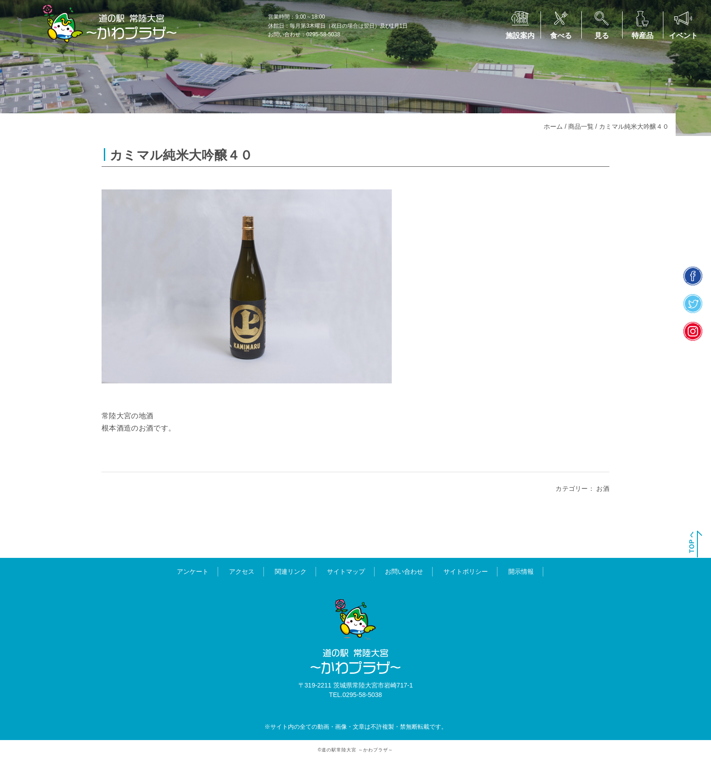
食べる (561, 35)
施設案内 (520, 35)
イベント (683, 35)
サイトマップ (346, 571)
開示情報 (521, 571)
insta (693, 331)
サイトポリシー (465, 571)
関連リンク (291, 571)
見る (601, 35)
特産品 (642, 35)
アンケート (193, 571)
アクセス (241, 571)
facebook (693, 276)
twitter (693, 304)
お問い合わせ (404, 571)
